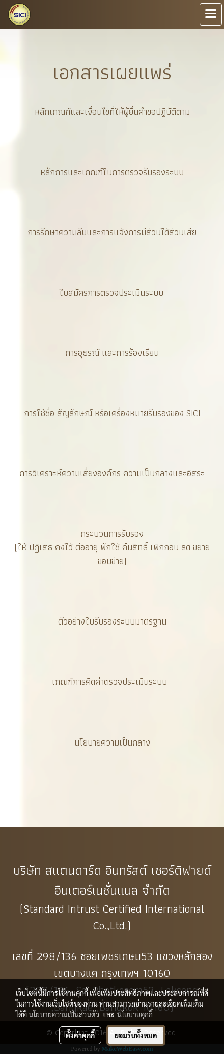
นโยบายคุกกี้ (135, 1014)
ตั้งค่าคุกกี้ (80, 1035)
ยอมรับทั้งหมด (136, 1035)
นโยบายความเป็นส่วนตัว (64, 1014)
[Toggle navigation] (211, 14)
